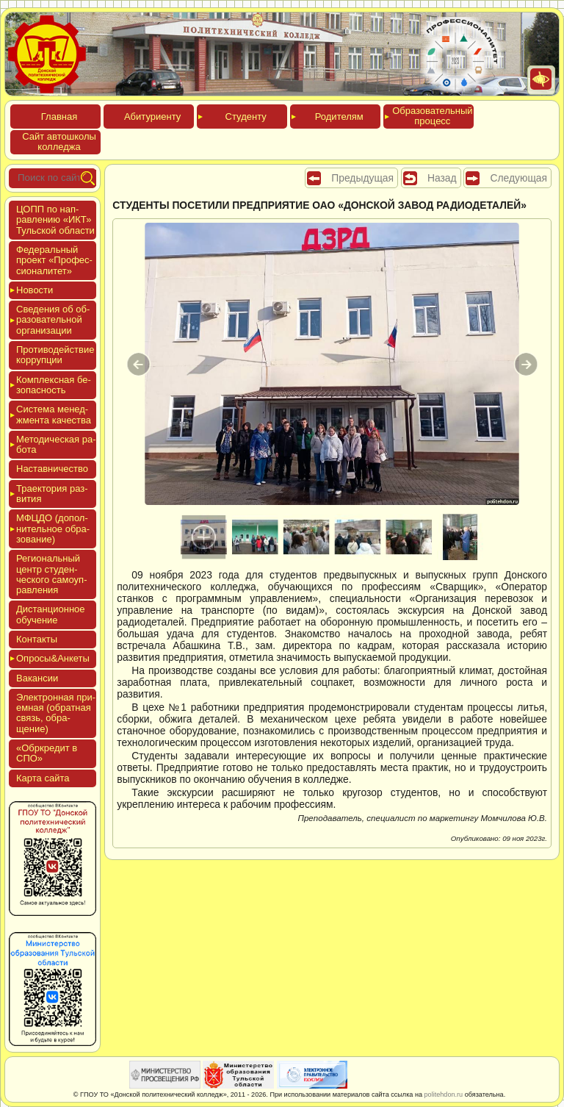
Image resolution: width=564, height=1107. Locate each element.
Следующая (518, 178)
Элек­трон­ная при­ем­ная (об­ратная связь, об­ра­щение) (55, 713)
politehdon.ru (443, 1094)
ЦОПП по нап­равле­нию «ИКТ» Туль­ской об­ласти (55, 220)
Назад (442, 178)
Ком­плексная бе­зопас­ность (53, 384)
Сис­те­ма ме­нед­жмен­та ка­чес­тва (53, 414)
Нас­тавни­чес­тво (52, 468)
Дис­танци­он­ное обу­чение (50, 614)
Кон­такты (36, 639)
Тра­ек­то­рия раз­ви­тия (52, 493)
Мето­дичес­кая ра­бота (56, 444)
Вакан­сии (37, 678)
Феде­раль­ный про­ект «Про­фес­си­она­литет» (54, 260)
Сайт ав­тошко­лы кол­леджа (59, 141)
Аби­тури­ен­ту (152, 116)
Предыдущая (362, 178)
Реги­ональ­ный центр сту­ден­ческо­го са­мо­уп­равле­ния (51, 574)
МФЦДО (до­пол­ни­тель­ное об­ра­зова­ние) (53, 528)
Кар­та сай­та (42, 778)
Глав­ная (59, 116)
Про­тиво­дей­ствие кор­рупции (55, 354)
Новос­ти (34, 289)
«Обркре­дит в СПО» (46, 753)
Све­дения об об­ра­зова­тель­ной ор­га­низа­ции (53, 320)
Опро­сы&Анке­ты (53, 658)
